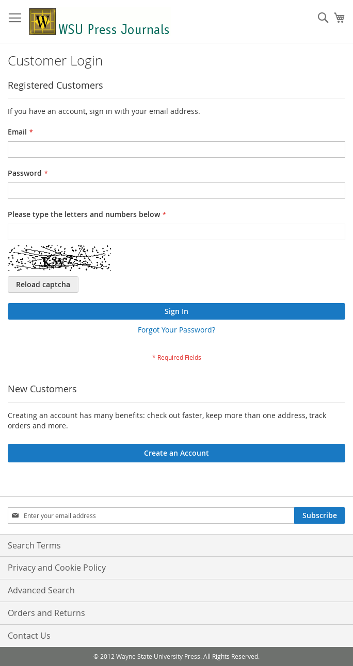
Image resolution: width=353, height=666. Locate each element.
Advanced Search (41, 590)
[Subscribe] (319, 515)
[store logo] (99, 21)
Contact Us (29, 635)
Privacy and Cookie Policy (57, 567)
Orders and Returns (46, 613)
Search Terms (34, 545)
